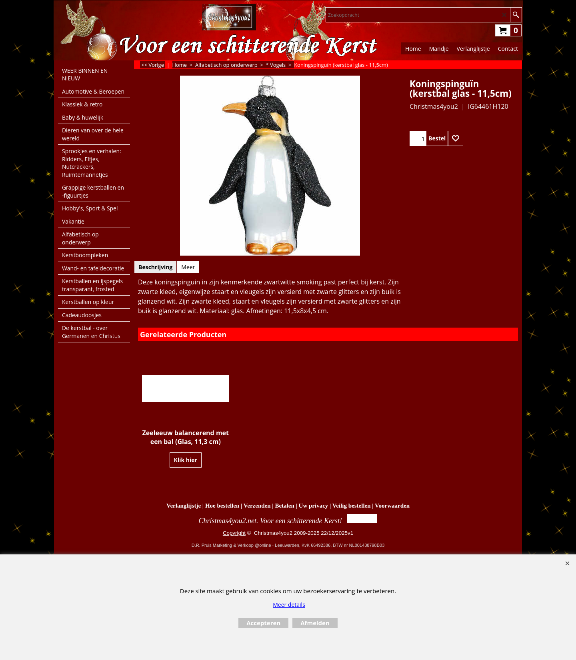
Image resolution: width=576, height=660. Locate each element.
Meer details (289, 604)
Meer (188, 267)
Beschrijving (155, 267)
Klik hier (185, 460)
